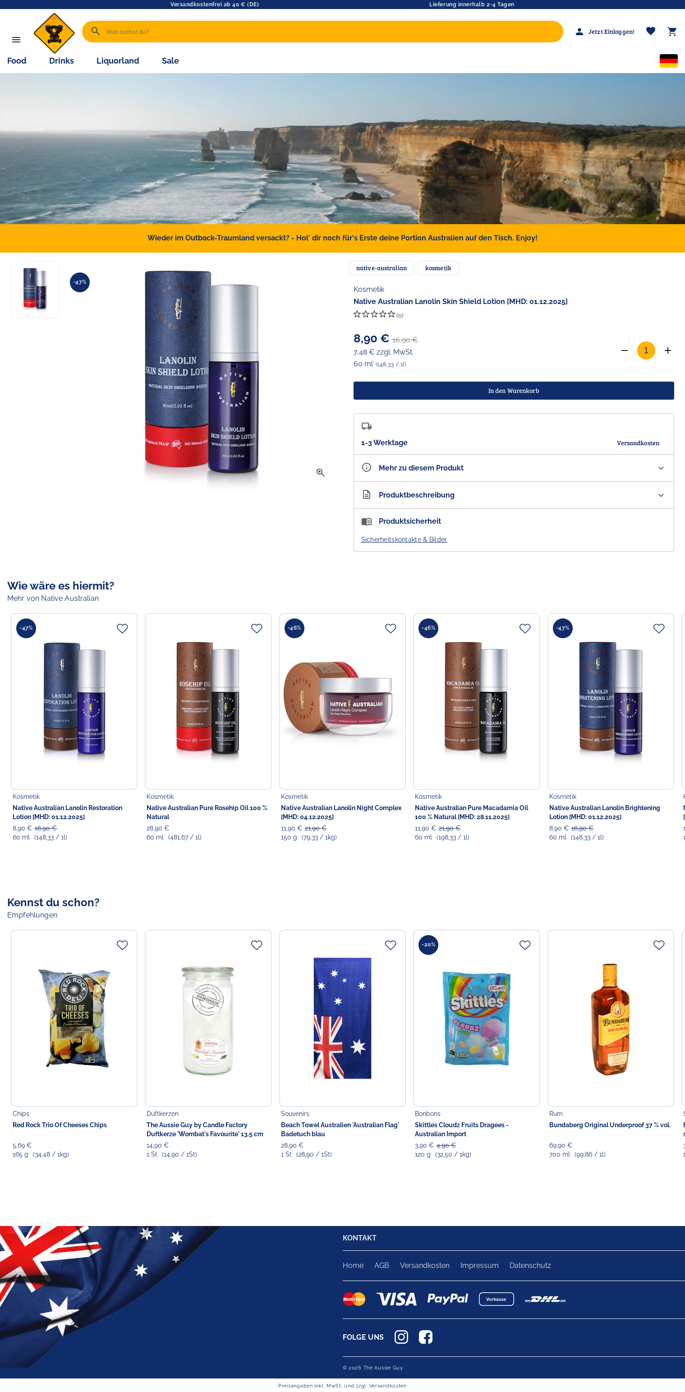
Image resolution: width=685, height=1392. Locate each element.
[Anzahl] (646, 350)
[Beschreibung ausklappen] (514, 495)
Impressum (479, 1265)
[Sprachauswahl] (669, 62)
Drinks (61, 60)
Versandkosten (425, 1265)
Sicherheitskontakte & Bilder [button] (404, 539)
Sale (170, 60)
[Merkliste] (650, 32)
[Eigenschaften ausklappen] (514, 468)
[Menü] (16, 40)
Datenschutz (530, 1265)
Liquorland (118, 60)
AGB (381, 1265)
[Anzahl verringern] (624, 350)
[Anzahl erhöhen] (668, 350)
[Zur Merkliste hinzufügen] (122, 628)
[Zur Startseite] (54, 51)
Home (353, 1265)
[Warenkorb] (672, 32)
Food (17, 60)
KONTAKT (360, 1238)
